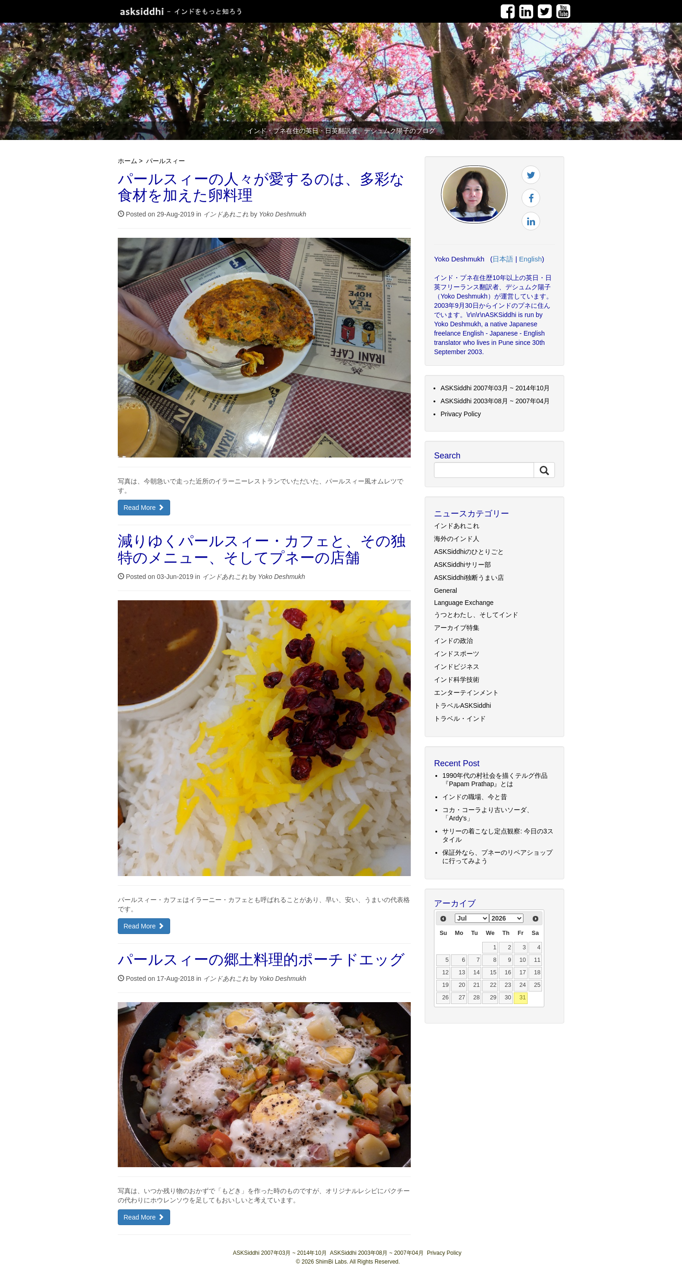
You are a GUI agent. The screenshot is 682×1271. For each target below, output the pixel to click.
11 (537, 960)
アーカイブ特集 (456, 627)
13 (462, 972)
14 (476, 972)
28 (476, 997)
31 (522, 997)
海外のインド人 (456, 538)
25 (537, 985)
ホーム (127, 161)
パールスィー (165, 161)
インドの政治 (453, 640)
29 (493, 997)
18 (537, 972)
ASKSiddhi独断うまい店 (469, 577)
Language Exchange (463, 602)
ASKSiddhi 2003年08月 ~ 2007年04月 (495, 401)
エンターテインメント (466, 692)
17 (522, 972)
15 (493, 972)
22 (493, 985)
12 (445, 972)
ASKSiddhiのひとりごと (469, 551)
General (445, 590)
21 (476, 985)
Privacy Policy (460, 414)
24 (522, 985)
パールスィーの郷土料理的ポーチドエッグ (261, 960)
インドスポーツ (456, 653)
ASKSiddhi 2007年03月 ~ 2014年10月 (495, 388)
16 (507, 972)
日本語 (502, 259)
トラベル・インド (460, 718)
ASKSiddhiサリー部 (462, 564)
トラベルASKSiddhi (462, 705)
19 (445, 985)
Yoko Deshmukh (282, 214)
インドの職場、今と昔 (474, 797)
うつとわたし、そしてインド (476, 614)
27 (462, 997)
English (530, 259)
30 (507, 997)
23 (507, 985)
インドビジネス (456, 666)
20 (462, 985)
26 (445, 997)
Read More (144, 507)
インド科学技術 (456, 679)
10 (522, 960)
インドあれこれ (226, 214)
